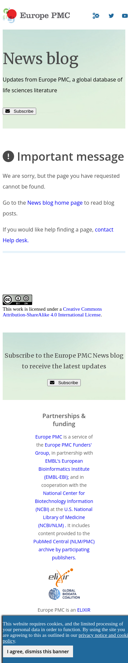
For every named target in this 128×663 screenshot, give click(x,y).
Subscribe (19, 111)
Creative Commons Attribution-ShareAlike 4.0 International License (52, 311)
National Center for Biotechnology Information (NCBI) (64, 501)
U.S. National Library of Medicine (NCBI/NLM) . (65, 517)
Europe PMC (48, 437)
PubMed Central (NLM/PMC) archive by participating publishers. (64, 549)
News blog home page (55, 202)
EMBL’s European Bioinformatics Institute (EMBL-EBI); (64, 469)
